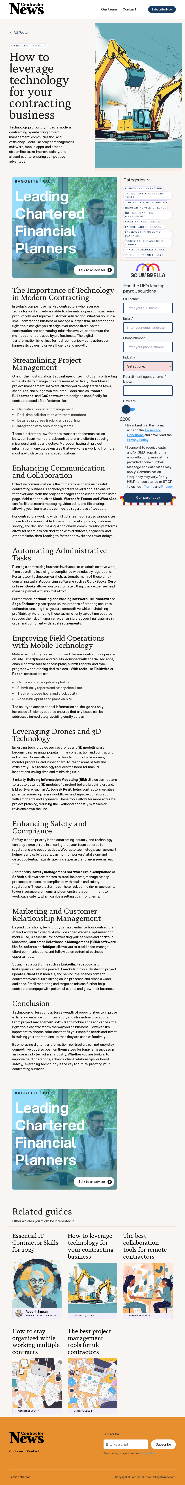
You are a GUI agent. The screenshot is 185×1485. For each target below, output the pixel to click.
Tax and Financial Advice (145, 249)
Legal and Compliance (142, 221)
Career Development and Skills (144, 195)
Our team (109, 9)
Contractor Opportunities (146, 202)
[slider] (126, 409)
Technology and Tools (143, 255)
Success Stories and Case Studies (144, 243)
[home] (26, 9)
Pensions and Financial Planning (143, 234)
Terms (149, 486)
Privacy (167, 486)
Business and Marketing (143, 188)
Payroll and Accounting (144, 227)
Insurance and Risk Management (140, 215)
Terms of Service (19, 1477)
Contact (129, 9)
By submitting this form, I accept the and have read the (149, 432)
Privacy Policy (137, 439)
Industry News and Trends (145, 207)
